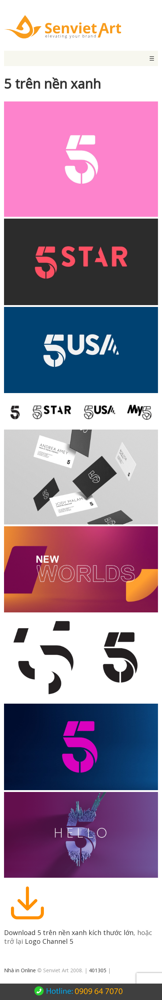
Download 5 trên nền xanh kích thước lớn (68, 932)
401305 (97, 970)
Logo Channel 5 (49, 941)
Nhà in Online (20, 970)
